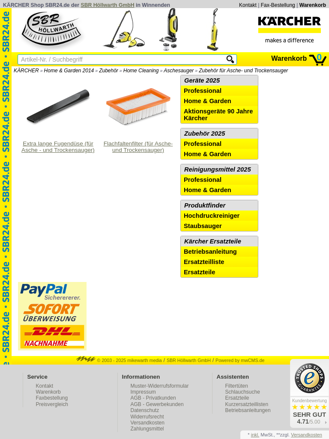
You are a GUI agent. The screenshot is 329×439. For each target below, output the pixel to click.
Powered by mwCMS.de (239, 360)
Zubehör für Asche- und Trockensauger (243, 71)
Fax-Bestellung (278, 5)
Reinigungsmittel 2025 (217, 169)
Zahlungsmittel (147, 429)
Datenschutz (145, 410)
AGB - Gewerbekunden (157, 404)
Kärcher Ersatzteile (212, 241)
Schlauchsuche (242, 392)
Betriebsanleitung (210, 251)
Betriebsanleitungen (248, 410)
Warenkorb (312, 5)
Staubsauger (203, 225)
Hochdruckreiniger (211, 215)
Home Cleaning (141, 71)
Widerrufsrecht (147, 417)
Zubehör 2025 (204, 133)
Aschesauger (179, 71)
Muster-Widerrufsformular (160, 386)
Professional (202, 90)
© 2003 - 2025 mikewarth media (119, 360)
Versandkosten (147, 423)
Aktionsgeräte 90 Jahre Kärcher (218, 115)
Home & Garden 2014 (69, 71)
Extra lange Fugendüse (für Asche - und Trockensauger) (58, 114)
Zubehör (108, 71)
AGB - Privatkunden (153, 398)
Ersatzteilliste (204, 261)
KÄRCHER (26, 71)
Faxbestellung (52, 398)
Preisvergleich (52, 404)
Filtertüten (236, 386)
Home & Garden (207, 101)
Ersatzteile (199, 272)
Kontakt (248, 5)
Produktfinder (204, 205)
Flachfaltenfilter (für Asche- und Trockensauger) (138, 114)
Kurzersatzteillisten (247, 404)
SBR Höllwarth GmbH (108, 5)
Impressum (143, 392)
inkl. (255, 434)
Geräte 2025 (202, 80)
